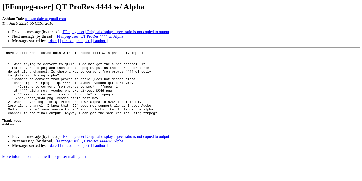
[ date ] (53, 41)
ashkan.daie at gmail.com (45, 19)
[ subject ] (84, 41)
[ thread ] (67, 41)
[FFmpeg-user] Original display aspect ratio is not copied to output (115, 32)
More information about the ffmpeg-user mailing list (44, 171)
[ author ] (100, 41)
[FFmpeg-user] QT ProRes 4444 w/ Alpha (89, 36)
